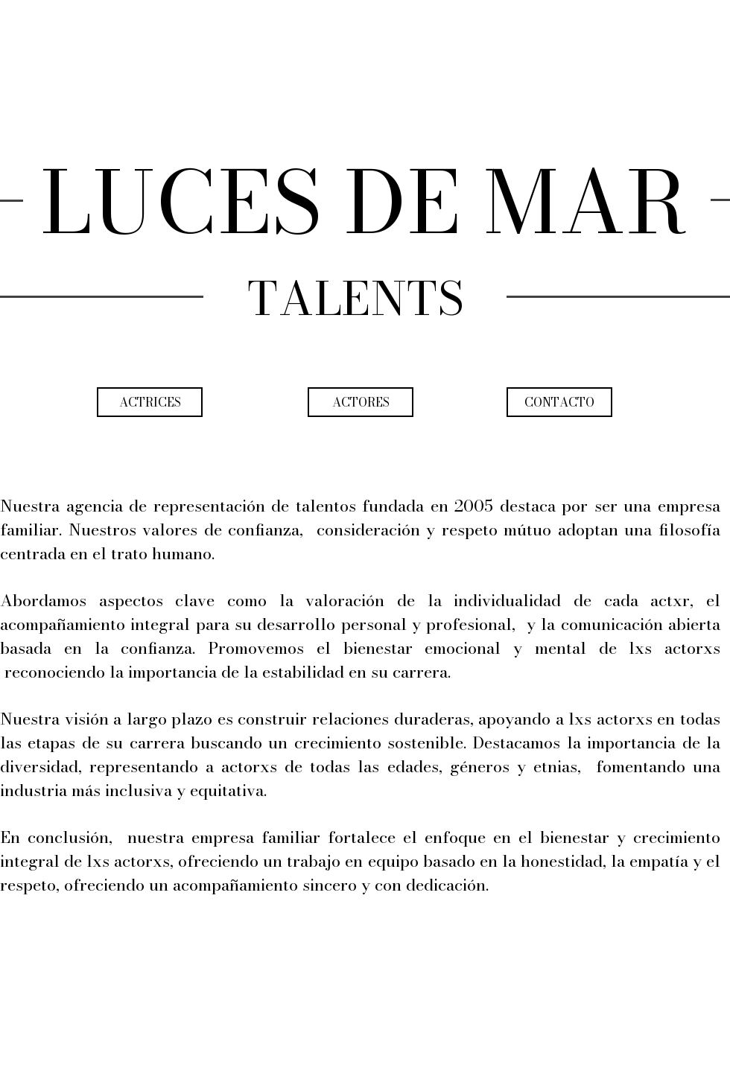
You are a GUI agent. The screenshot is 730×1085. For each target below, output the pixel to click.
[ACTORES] (360, 402)
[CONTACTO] (559, 402)
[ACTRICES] (150, 402)
